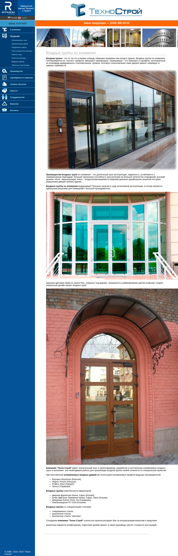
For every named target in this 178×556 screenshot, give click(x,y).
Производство (16, 71)
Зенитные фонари (19, 58)
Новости (13, 91)
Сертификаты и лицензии (21, 78)
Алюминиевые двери (20, 44)
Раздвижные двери (19, 47)
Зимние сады (17, 54)
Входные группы (18, 61)
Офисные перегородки (20, 65)
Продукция (15, 36)
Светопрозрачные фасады (22, 51)
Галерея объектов (18, 84)
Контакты (14, 110)
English (24, 18)
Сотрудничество (17, 97)
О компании (15, 30)
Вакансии (14, 104)
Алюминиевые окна (19, 40)
